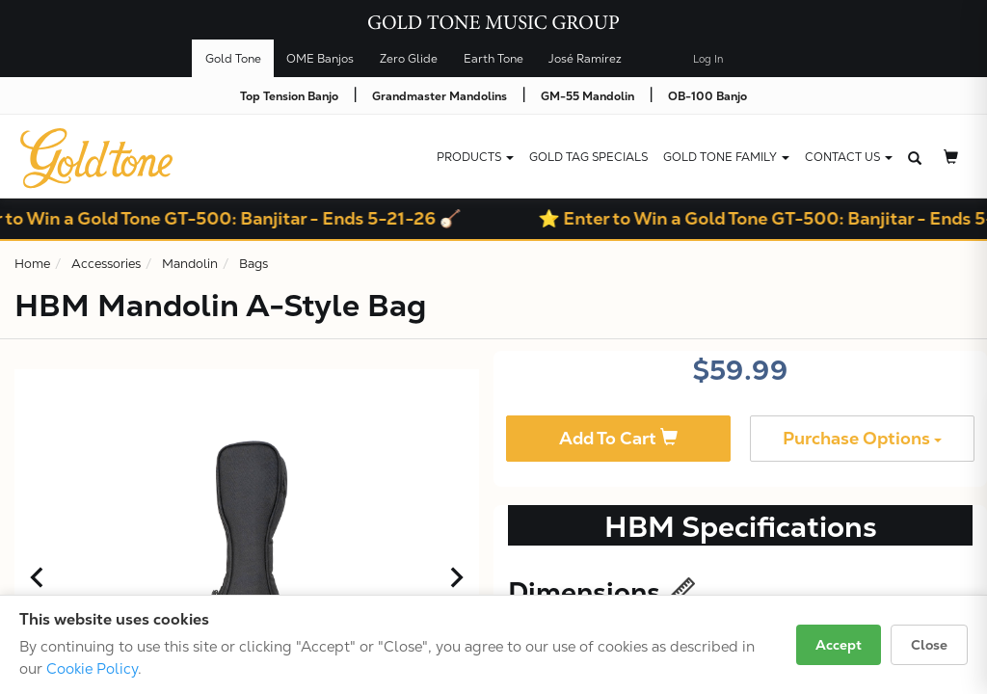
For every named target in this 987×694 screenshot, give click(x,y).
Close (929, 645)
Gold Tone (233, 59)
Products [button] (475, 157)
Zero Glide (409, 59)
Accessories (106, 263)
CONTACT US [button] (849, 157)
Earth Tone (493, 59)
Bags (253, 263)
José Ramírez (585, 59)
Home (32, 263)
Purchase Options (862, 438)
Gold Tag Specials (588, 157)
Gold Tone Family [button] (726, 157)
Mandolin (190, 263)
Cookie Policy (92, 668)
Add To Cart (618, 438)
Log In (708, 59)
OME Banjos (320, 59)
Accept (838, 645)
